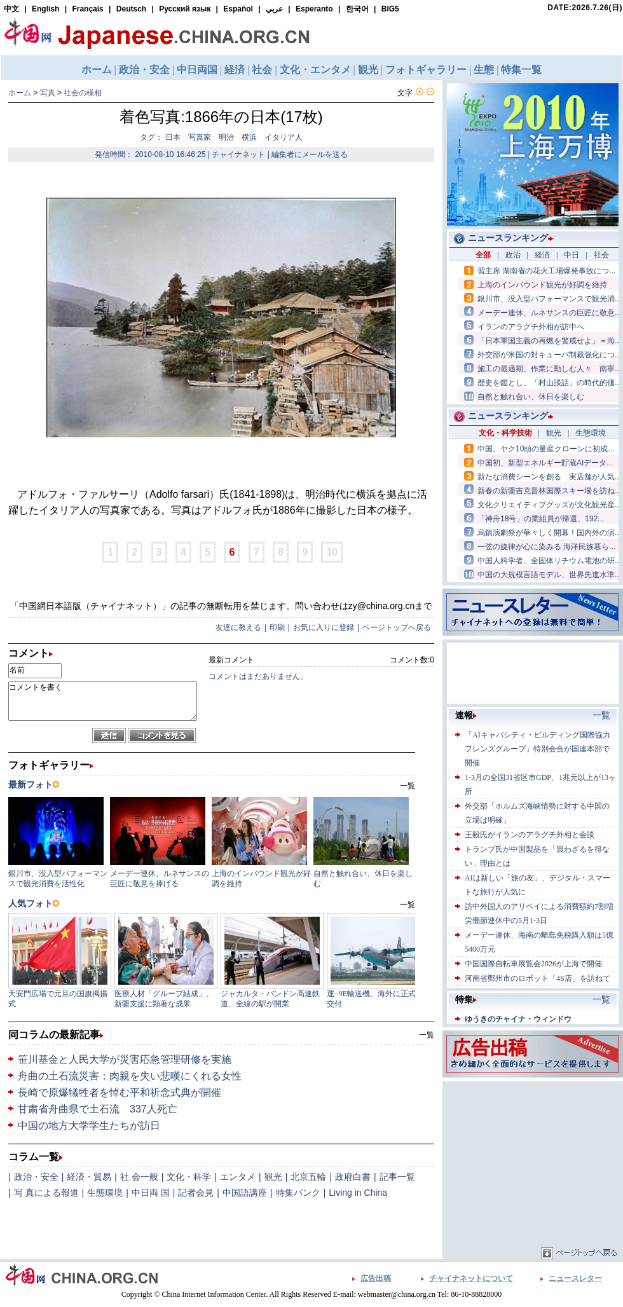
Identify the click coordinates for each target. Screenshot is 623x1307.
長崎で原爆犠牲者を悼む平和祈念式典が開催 (119, 1092)
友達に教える (238, 627)
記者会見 (196, 1192)
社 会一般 (139, 1177)
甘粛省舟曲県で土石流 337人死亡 (97, 1109)
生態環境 (105, 1192)
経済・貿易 (89, 1177)
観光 (273, 1177)
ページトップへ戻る (396, 627)
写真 (47, 92)
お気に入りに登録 (323, 627)
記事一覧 (397, 1177)
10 (332, 552)
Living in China (358, 1192)
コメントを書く (102, 701)
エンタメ (238, 1177)
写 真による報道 (46, 1192)
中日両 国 (151, 1192)
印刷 (277, 627)
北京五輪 (308, 1177)
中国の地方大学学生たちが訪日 (89, 1125)
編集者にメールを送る (309, 154)
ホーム (19, 92)
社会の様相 (83, 92)
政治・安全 (36, 1177)
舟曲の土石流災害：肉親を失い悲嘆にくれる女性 (130, 1076)
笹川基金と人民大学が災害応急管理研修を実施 (124, 1059)
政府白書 (353, 1177)
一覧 (426, 1034)
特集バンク (298, 1192)
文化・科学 (189, 1177)
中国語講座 (244, 1192)
